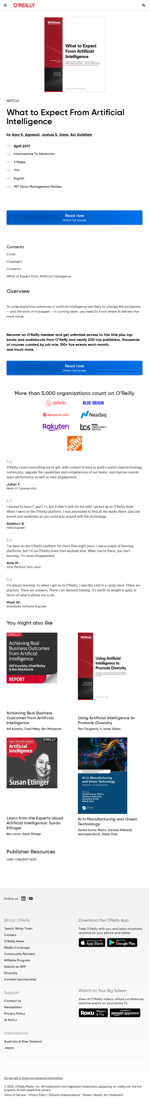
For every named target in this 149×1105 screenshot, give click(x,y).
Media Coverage (17, 947)
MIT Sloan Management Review (37, 186)
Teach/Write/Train (18, 928)
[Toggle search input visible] (144, 5)
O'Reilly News (14, 941)
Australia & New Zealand (23, 1041)
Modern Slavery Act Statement (103, 1095)
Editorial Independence (64, 1095)
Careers (10, 935)
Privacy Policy (14, 1013)
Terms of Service (15, 1095)
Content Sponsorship (20, 979)
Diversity (10, 973)
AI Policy (10, 1020)
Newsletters (13, 1007)
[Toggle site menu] (5, 5)
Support (11, 992)
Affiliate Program (17, 960)
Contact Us (12, 1001)
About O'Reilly (17, 920)
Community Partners (19, 954)
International (16, 1033)
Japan (9, 1048)
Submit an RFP (15, 966)
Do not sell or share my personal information (33, 1078)
